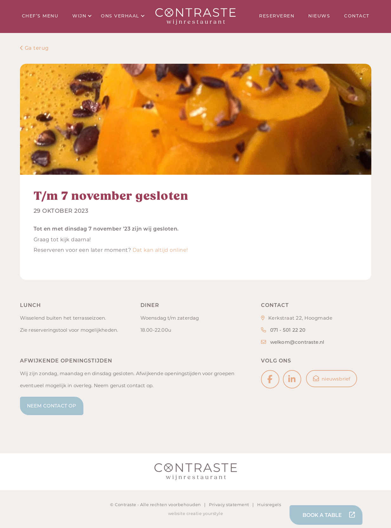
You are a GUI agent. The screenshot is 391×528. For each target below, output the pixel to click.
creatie (194, 513)
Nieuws (319, 16)
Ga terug (34, 48)
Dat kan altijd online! (160, 250)
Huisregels (269, 504)
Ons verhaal (122, 16)
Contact (356, 16)
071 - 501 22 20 (288, 330)
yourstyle (213, 513)
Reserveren (276, 16)
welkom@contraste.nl (297, 342)
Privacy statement (229, 504)
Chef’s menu (40, 16)
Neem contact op (51, 406)
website (177, 513)
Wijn (82, 16)
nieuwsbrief (331, 378)
